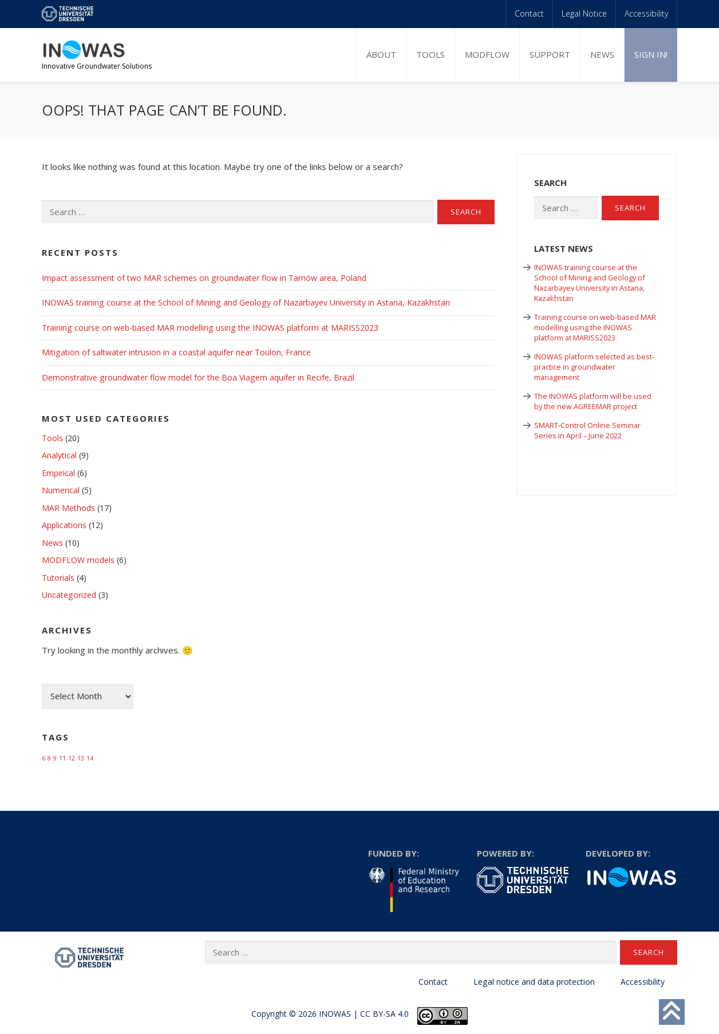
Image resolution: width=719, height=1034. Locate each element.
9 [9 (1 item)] (55, 758)
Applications (64, 525)
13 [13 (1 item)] (80, 758)
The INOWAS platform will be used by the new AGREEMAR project (592, 401)
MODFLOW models (78, 559)
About (381, 54)
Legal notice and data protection (534, 981)
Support (550, 54)
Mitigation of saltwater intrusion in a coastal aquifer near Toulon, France (176, 352)
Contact (529, 13)
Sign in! (650, 54)
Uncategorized (69, 594)
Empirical (58, 473)
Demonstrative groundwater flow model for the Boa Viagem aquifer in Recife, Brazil (198, 377)
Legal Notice (584, 13)
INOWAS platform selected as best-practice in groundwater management (594, 366)
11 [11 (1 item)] (62, 758)
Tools (430, 54)
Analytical (59, 455)
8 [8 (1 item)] (49, 758)
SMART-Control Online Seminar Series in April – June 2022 (587, 430)
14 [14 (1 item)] (89, 758)
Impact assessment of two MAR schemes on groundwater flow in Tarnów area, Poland (204, 277)
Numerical (61, 490)
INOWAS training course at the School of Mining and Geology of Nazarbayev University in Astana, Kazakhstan (246, 302)
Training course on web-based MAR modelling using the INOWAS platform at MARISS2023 (210, 327)
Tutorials (58, 577)
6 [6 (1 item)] (43, 758)
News (602, 54)
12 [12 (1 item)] (71, 758)
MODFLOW (487, 54)
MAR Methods (68, 507)
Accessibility (646, 13)
